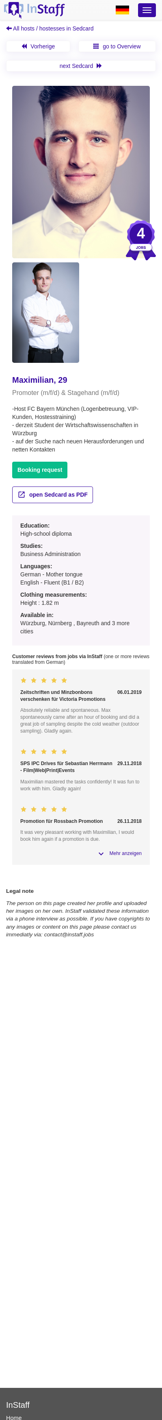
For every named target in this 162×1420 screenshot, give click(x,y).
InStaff (18, 1404)
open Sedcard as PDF (52, 495)
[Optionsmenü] (147, 10)
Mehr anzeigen (126, 853)
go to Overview (116, 46)
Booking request (39, 470)
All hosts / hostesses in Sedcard (50, 28)
